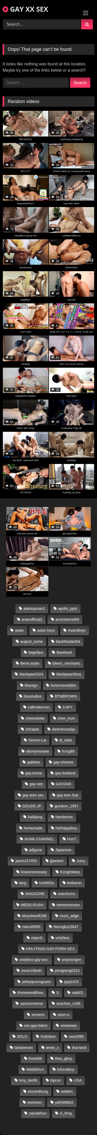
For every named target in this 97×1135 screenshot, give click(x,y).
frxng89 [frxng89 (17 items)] (68, 751)
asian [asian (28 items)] (19, 630)
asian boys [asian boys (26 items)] (46, 630)
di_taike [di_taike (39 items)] (65, 740)
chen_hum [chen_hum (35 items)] (66, 718)
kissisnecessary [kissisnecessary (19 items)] (34, 872)
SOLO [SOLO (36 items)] (22, 1036)
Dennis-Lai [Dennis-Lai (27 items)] (37, 740)
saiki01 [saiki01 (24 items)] (78, 992)
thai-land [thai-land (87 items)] (79, 1047)
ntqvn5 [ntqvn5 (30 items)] (36, 938)
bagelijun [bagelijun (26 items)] (35, 652)
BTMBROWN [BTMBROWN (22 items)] (66, 696)
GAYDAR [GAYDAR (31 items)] (63, 784)
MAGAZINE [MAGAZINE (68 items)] (35, 894)
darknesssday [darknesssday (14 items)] (63, 729)
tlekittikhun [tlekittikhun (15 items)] (35, 1069)
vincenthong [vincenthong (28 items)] (38, 1091)
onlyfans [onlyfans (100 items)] (63, 938)
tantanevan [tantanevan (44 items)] (23, 1047)
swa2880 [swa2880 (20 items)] (76, 1036)
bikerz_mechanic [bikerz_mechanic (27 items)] (66, 663)
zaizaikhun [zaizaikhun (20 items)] (38, 1113)
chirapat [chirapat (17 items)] (32, 729)
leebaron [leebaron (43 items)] (74, 883)
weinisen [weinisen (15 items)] (34, 1102)
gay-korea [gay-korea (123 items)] (33, 773)
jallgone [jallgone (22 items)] (35, 850)
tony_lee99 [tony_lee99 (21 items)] (28, 1080)
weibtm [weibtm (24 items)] (67, 1091)
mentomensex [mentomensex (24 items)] (68, 905)
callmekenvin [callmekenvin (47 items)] (38, 707)
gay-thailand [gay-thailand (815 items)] (65, 773)
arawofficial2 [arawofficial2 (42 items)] (32, 619)
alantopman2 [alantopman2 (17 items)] (34, 608)
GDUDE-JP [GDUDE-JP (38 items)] (31, 806)
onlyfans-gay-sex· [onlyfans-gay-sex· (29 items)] (34, 960)
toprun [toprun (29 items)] (55, 1080)
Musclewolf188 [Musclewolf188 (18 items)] (34, 916)
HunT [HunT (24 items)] (71, 839)
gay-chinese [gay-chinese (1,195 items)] (63, 762)
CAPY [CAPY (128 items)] (68, 707)
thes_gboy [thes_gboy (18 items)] (63, 1058)
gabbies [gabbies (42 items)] (33, 762)
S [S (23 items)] (57, 992)
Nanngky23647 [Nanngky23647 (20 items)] (66, 927)
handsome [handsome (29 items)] (64, 817)
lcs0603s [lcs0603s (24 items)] (46, 883)
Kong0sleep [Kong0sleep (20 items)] (70, 872)
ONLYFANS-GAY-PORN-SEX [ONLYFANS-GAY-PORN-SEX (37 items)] (50, 949)
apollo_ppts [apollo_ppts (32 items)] (67, 608)
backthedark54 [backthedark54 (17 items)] (68, 641)
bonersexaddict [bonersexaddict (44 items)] (63, 685)
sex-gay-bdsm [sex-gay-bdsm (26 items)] (35, 1025)
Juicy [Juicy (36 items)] (81, 861)
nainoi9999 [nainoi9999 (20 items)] (31, 927)
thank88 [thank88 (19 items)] (35, 1058)
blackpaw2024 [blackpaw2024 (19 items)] (31, 674)
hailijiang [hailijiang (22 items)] (35, 817)
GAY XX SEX (25, 9)
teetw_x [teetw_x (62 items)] (52, 1047)
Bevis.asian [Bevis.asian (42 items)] (29, 663)
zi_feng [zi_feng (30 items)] (66, 1113)
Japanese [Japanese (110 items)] (63, 850)
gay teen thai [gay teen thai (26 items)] (67, 795)
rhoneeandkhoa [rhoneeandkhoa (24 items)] (30, 992)
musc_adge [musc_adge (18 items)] (69, 916)
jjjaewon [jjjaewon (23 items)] (56, 861)
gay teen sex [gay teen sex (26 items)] (33, 795)
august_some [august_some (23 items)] (31, 641)
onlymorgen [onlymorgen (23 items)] (71, 960)
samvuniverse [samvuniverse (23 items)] (31, 1003)
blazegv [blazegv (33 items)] (31, 685)
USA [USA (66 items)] (78, 1080)
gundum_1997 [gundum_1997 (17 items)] (66, 806)
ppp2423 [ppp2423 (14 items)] (71, 982)
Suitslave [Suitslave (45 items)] (48, 1036)
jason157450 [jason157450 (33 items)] (26, 861)
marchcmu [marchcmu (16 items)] (66, 894)
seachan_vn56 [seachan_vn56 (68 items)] (68, 1003)
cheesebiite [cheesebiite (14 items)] (35, 718)
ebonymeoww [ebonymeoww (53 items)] (37, 751)
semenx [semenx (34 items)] (38, 1015)
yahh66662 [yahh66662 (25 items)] (64, 1102)
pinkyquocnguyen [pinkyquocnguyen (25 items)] (36, 982)
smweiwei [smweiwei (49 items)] (69, 1025)
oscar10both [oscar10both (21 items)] (31, 970)
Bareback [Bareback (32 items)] (64, 652)
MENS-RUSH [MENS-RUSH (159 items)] (32, 905)
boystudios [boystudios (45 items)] (33, 696)
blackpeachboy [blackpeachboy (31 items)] (68, 674)
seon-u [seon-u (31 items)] (63, 1015)
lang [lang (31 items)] (22, 883)
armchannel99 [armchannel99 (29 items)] (67, 619)
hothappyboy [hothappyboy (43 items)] (66, 828)
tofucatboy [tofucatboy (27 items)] (65, 1069)
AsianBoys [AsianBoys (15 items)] (77, 630)
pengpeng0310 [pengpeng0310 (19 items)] (67, 970)
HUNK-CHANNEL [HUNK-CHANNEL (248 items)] (39, 839)
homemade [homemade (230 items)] (33, 828)
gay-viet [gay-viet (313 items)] (35, 784)
